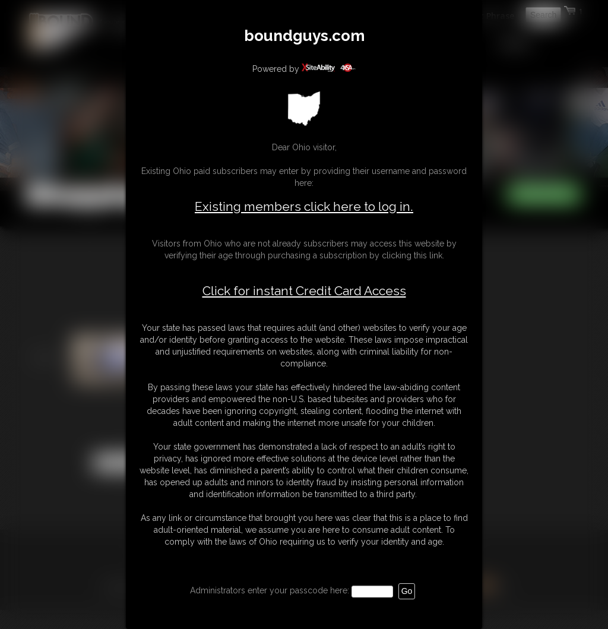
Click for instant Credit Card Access (304, 291)
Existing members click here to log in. (304, 206)
